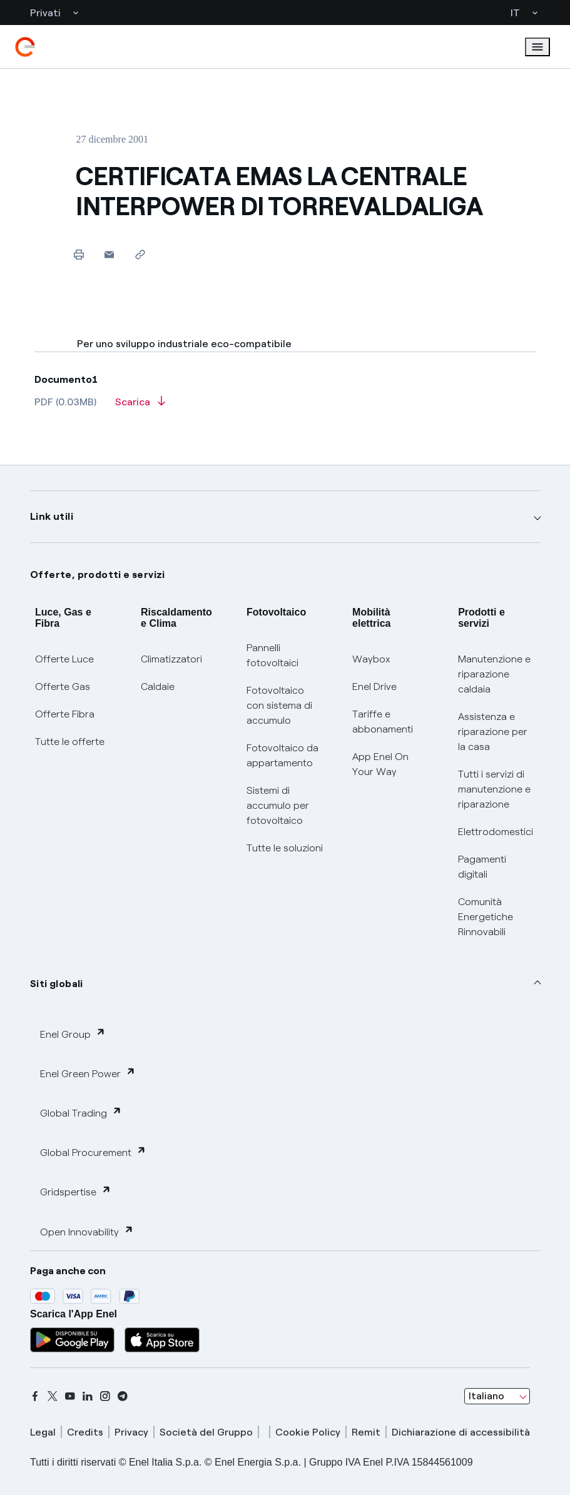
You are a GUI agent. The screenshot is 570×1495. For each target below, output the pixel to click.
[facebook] (35, 1396)
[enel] (25, 47)
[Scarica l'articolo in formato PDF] (140, 406)
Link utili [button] (51, 516)
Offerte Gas (62, 686)
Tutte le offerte (69, 742)
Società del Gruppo (206, 1432)
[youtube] (70, 1396)
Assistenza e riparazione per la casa (492, 732)
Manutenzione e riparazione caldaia (494, 674)
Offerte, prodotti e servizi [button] (97, 574)
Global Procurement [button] (93, 1151)
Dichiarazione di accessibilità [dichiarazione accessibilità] (461, 1432)
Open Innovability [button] (87, 1231)
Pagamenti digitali (482, 866)
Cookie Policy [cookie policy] (307, 1432)
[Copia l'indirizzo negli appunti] (140, 254)
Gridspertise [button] (75, 1191)
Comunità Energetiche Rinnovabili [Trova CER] (485, 917)
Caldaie (158, 686)
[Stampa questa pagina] (78, 254)
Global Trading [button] (81, 1112)
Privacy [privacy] (131, 1432)
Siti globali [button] (56, 984)
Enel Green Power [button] (88, 1073)
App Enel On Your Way (380, 764)
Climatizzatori (171, 659)
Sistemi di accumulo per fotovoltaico (278, 805)
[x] (53, 1396)
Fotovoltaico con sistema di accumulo (279, 705)
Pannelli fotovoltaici (272, 655)
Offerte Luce (64, 659)
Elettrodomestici (495, 832)
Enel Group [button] (73, 1033)
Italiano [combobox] (486, 1396)
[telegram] (123, 1396)
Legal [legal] (43, 1432)
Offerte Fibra (64, 714)
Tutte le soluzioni (285, 848)
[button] (109, 254)
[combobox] (497, 1396)
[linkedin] (88, 1396)
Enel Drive (374, 686)
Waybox (371, 659)
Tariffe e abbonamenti (382, 721)
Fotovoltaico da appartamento (282, 755)
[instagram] (105, 1396)
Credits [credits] (85, 1432)
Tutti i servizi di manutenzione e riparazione (494, 789)
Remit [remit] (366, 1432)
